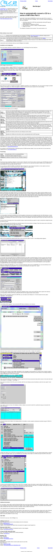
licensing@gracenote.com (13, 146)
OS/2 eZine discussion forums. (6, 18)
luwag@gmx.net (6, 523)
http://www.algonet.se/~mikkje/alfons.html (12, 545)
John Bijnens (2, 8)
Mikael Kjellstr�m (7, 544)
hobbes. (44, 38)
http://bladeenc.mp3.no (8, 538)
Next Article (50, 1)
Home (36, 1)
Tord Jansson (6, 537)
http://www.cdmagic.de (35, 35)
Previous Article (23, 1)
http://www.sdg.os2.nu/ (8, 529)
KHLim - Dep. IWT (4, 9)
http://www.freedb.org (12, 149)
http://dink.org (6, 533)
